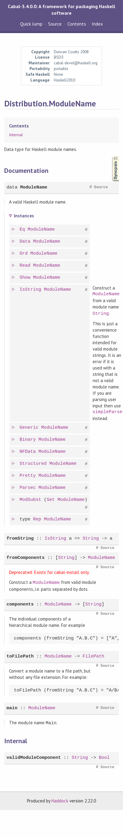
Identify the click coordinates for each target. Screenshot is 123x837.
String (101, 313)
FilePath (93, 655)
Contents (76, 24)
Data (25, 241)
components (20, 603)
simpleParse (108, 411)
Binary (28, 439)
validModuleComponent (34, 756)
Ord (24, 253)
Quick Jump (31, 24)
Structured (33, 463)
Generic (29, 427)
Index (97, 24)
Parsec (28, 487)
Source (55, 24)
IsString (31, 290)
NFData (28, 451)
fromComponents (26, 557)
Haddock (59, 799)
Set (51, 499)
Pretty (28, 475)
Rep (38, 519)
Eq (23, 229)
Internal (16, 134)
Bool (104, 756)
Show (25, 277)
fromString (20, 538)
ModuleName (33, 188)
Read (25, 265)
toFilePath (20, 655)
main (12, 707)
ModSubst (31, 499)
